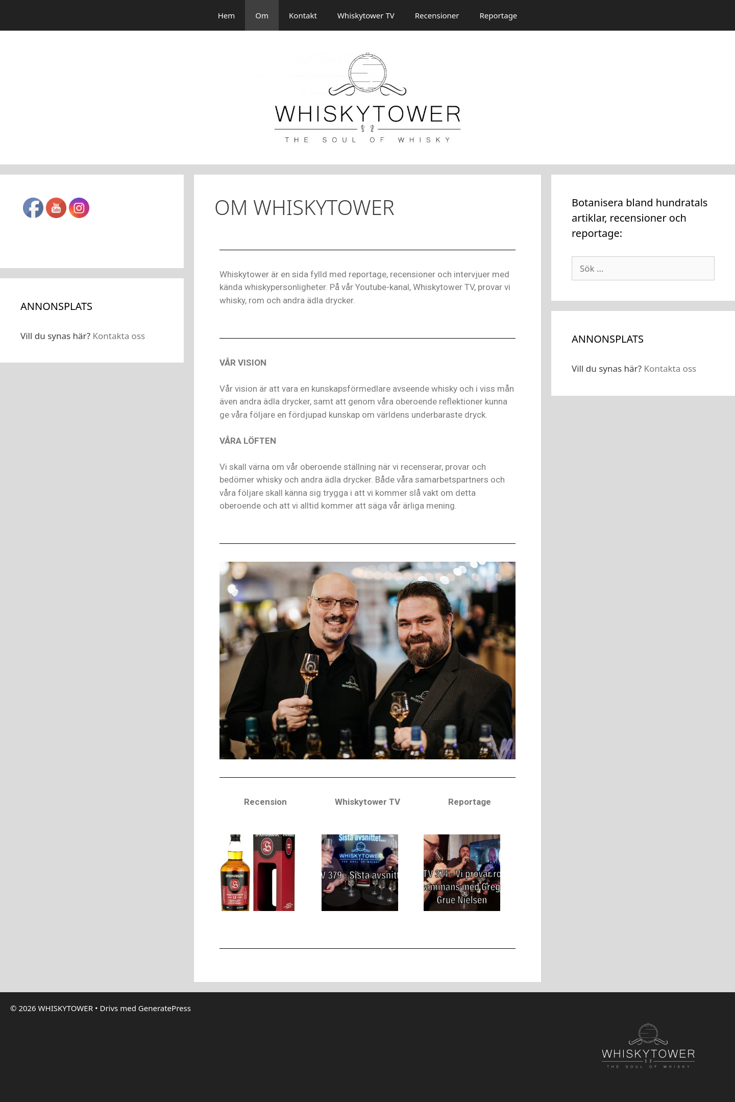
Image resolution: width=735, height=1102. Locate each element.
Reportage (499, 15)
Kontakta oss (118, 336)
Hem (226, 15)
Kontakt (303, 15)
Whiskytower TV (366, 15)
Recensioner (437, 15)
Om (261, 15)
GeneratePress (164, 1008)
